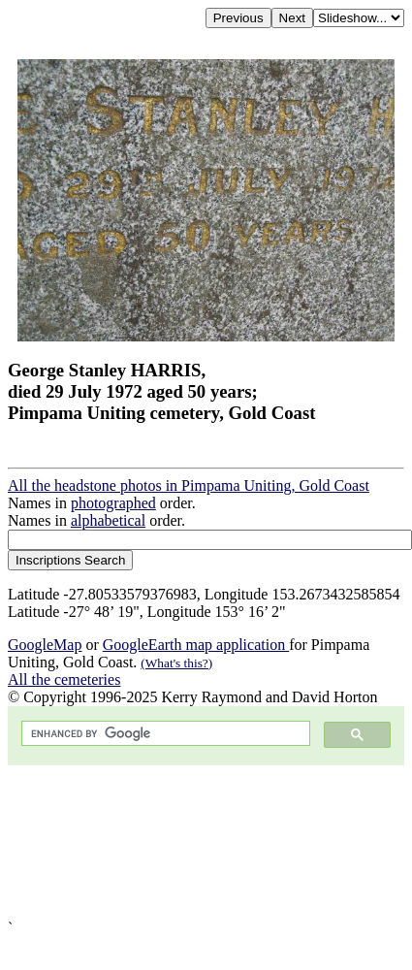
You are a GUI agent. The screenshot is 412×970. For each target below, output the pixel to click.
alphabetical (108, 520)
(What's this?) (176, 663)
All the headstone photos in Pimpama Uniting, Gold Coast (188, 485)
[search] (164, 734)
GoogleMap (44, 644)
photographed (113, 503)
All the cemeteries (64, 679)
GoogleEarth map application (196, 644)
